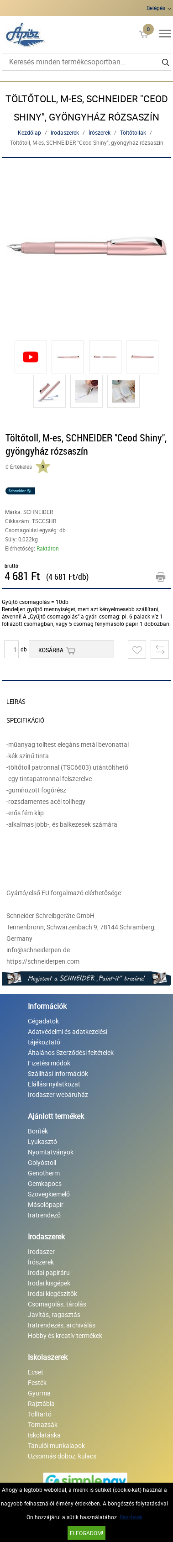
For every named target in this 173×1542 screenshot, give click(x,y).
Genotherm (44, 1173)
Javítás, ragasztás (54, 1314)
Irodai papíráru (49, 1272)
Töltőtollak (133, 132)
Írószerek (99, 132)
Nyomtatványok (50, 1152)
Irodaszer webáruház (58, 1094)
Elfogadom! (86, 1533)
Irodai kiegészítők (52, 1293)
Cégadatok (43, 1021)
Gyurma (39, 1393)
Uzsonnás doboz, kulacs (62, 1456)
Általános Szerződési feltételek (71, 1052)
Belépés (156, 7)
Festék (37, 1382)
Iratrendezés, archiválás (61, 1325)
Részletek (131, 1517)
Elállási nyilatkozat (54, 1084)
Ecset (35, 1372)
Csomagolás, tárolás (57, 1304)
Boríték (38, 1131)
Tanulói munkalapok (56, 1445)
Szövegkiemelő (49, 1194)
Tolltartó (40, 1414)
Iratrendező (44, 1215)
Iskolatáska (44, 1435)
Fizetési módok (49, 1063)
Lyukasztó (42, 1141)
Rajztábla (41, 1403)
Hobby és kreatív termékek (65, 1335)
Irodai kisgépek (49, 1283)
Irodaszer (41, 1251)
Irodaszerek (65, 132)
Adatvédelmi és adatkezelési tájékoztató (67, 1036)
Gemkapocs (45, 1183)
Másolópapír (45, 1204)
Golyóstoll (42, 1162)
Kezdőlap (29, 132)
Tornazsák (43, 1424)
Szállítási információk (58, 1073)
